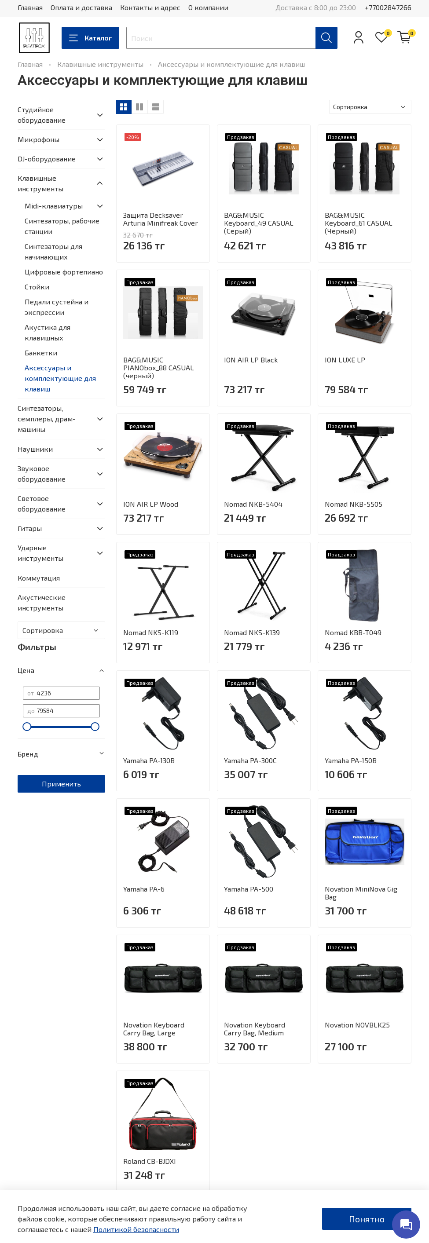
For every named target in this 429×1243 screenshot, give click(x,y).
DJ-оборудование (47, 158)
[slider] (27, 726)
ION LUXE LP (345, 359)
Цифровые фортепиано (64, 271)
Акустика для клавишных (47, 332)
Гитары (30, 528)
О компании (208, 7)
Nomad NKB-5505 (353, 504)
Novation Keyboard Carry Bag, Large (153, 1028)
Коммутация (39, 578)
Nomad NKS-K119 (150, 632)
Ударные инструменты (40, 552)
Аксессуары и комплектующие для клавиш (60, 378)
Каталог (90, 37)
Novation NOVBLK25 (357, 1024)
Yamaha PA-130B (149, 760)
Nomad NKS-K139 (252, 632)
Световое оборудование (42, 503)
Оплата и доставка (81, 7)
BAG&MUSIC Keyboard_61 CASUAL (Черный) (358, 223)
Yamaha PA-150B (351, 760)
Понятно (367, 1219)
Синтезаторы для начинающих (53, 251)
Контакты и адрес (150, 7)
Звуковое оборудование (42, 473)
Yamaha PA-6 (144, 889)
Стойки (37, 286)
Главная (30, 7)
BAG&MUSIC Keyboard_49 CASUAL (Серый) (258, 223)
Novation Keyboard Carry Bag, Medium (254, 1028)
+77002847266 (388, 7)
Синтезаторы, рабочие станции (62, 225)
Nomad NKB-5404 (253, 504)
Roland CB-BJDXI (149, 1161)
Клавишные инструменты (100, 64)
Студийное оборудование (42, 114)
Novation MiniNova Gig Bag (361, 893)
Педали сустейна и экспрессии (56, 306)
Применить (61, 783)
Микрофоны (38, 139)
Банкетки (41, 352)
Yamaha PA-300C (250, 760)
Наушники (35, 449)
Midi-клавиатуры (54, 205)
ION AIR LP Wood (150, 504)
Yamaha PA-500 (248, 889)
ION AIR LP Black (251, 359)
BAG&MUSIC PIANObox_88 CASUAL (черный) (158, 367)
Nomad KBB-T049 (353, 632)
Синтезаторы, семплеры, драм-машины (47, 418)
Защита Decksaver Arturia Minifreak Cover (160, 219)
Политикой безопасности (136, 1229)
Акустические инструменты (42, 602)
